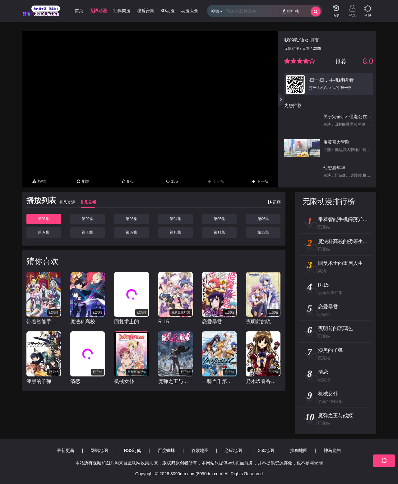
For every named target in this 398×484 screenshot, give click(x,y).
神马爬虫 (332, 450)
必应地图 (233, 450)
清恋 (75, 381)
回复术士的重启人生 (131, 321)
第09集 (131, 232)
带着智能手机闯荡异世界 (43, 321)
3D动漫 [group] (167, 10)
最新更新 (65, 450)
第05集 (219, 219)
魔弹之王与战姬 (175, 381)
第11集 (219, 232)
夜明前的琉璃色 (263, 321)
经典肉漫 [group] (122, 10)
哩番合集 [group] (145, 10)
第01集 (43, 219)
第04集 (175, 219)
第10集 (175, 232)
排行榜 (290, 11)
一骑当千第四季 (219, 381)
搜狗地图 (299, 450)
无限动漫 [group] (98, 10)
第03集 (131, 219)
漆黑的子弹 (38, 381)
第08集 (87, 232)
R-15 (163, 321)
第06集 (263, 219)
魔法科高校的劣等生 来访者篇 (87, 321)
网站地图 (99, 450)
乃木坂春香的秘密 (263, 381)
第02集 (87, 219)
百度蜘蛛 (166, 450)
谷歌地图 (200, 450)
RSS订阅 (133, 450)
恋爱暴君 (212, 321)
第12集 (263, 232)
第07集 (43, 232)
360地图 (266, 450)
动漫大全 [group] (189, 10)
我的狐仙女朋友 (301, 40)
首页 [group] (79, 10)
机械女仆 (124, 381)
